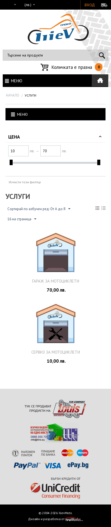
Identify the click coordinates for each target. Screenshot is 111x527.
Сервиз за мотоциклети (55, 352)
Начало (12, 95)
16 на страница (21, 219)
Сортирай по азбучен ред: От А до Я (38, 209)
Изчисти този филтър (25, 182)
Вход (90, 4)
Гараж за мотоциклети (55, 281)
